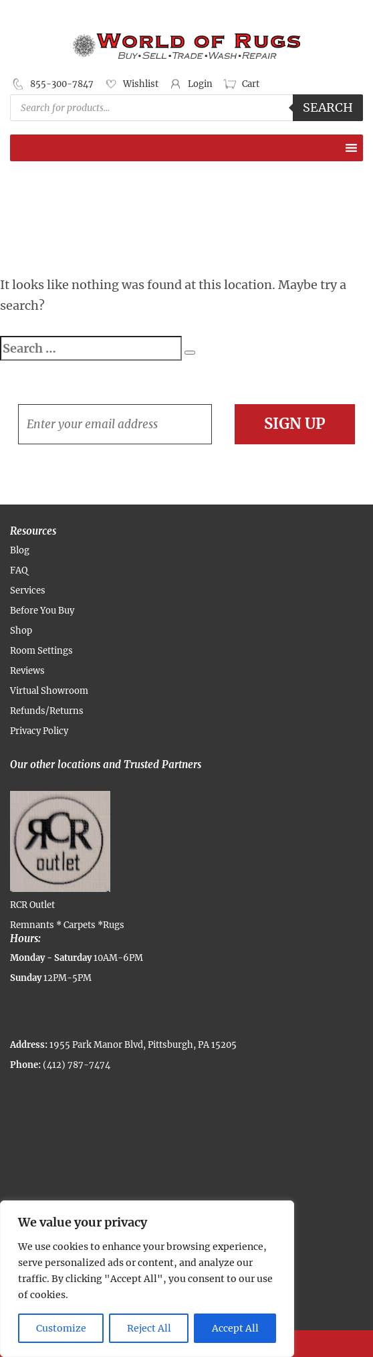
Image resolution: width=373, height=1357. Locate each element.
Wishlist (140, 84)
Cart (250, 84)
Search (328, 107)
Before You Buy (42, 610)
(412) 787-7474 (76, 1065)
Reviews (27, 670)
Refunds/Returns (47, 711)
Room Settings (41, 650)
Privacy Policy (39, 731)
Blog (19, 550)
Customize (61, 1328)
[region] (147, 1278)
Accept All (235, 1328)
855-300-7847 (62, 84)
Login (200, 84)
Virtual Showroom (49, 691)
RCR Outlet (60, 851)
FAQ (18, 570)
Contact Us (311, 1343)
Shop (21, 630)
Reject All (149, 1328)
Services (27, 590)
